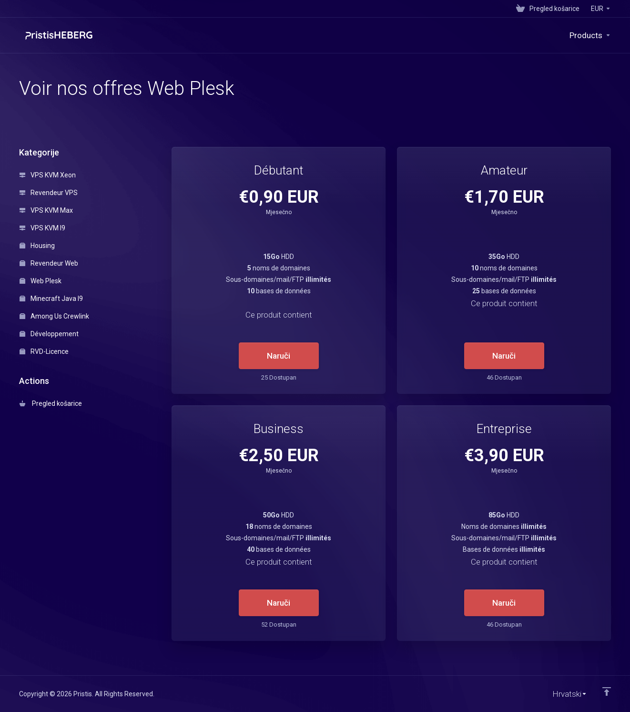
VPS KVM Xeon (48, 175)
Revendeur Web (49, 263)
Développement (49, 334)
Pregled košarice (51, 403)
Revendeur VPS (49, 192)
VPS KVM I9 (42, 228)
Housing (37, 245)
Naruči (278, 356)
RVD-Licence (44, 351)
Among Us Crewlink (54, 316)
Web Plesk (40, 281)
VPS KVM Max (46, 210)
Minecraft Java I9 (51, 298)
